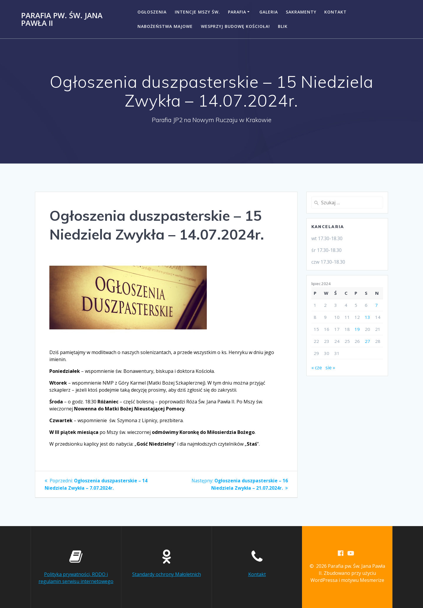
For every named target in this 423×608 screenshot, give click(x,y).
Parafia (237, 12)
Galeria (268, 12)
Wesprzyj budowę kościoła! (235, 26)
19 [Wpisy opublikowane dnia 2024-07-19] (357, 329)
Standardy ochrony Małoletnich (166, 574)
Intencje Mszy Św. (197, 12)
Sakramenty (301, 12)
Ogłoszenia (152, 12)
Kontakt (335, 12)
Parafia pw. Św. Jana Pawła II (62, 19)
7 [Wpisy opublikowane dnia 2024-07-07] (376, 305)
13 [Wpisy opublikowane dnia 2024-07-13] (367, 317)
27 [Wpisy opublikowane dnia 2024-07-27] (367, 341)
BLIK (283, 26)
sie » (330, 367)
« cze (316, 367)
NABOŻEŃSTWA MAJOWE (165, 26)
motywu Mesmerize (362, 580)
